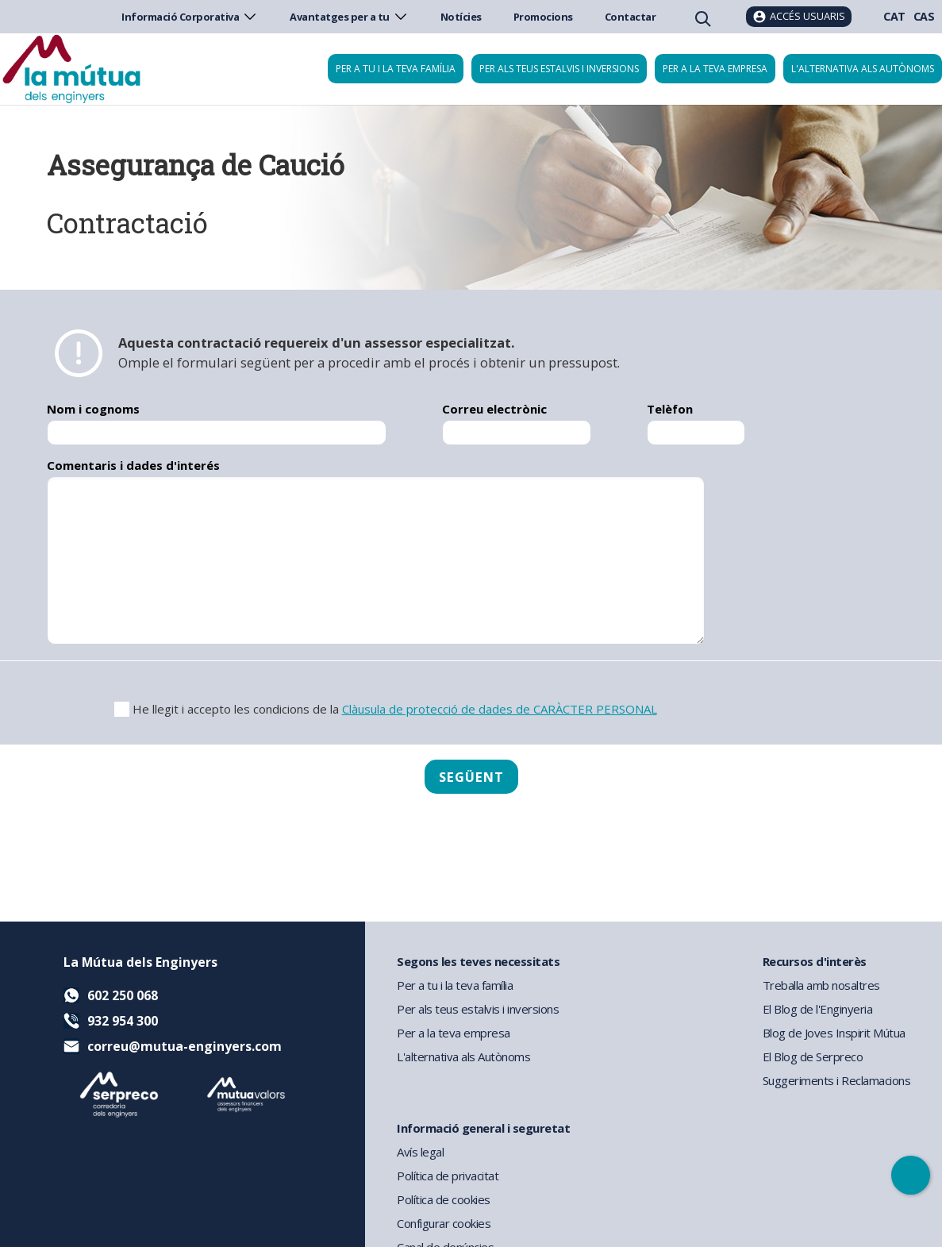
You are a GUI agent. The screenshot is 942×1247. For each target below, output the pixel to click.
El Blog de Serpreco (813, 1056)
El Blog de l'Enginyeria (818, 1009)
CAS (924, 16)
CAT (894, 16)
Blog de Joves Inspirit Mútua (834, 1033)
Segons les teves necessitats (478, 961)
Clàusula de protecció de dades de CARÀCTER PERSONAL (499, 709)
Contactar (630, 17)
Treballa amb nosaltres (821, 985)
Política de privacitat (447, 1175)
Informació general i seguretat (483, 1128)
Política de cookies (443, 1199)
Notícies (461, 17)
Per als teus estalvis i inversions (559, 68)
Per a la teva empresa (715, 68)
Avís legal (420, 1152)
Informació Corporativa (189, 17)
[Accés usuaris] (799, 16)
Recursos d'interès (815, 961)
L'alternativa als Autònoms (463, 1056)
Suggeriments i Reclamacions (837, 1080)
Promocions (543, 17)
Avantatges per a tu (349, 17)
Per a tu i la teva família (396, 68)
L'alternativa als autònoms (862, 68)
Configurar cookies (443, 1223)
